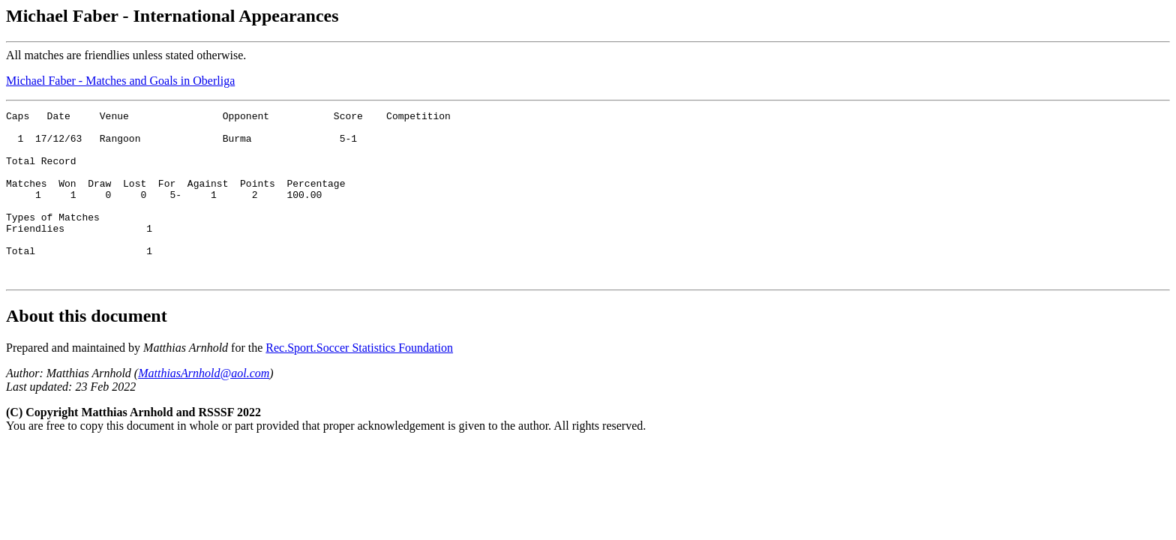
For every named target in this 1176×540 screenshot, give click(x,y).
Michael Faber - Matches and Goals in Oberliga (120, 80)
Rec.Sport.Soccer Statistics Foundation (359, 381)
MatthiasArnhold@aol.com (203, 406)
